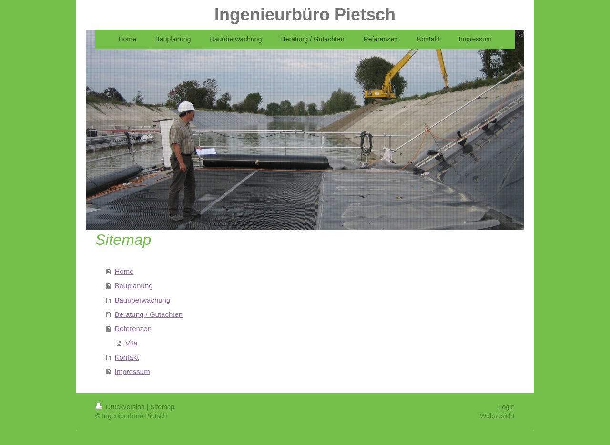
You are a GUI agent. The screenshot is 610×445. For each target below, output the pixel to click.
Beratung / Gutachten (149, 314)
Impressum (132, 371)
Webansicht (497, 416)
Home (124, 271)
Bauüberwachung (143, 300)
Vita (131, 343)
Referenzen (133, 328)
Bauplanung (134, 286)
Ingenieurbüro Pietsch (305, 14)
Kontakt (127, 357)
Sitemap (162, 407)
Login (506, 407)
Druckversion (120, 407)
